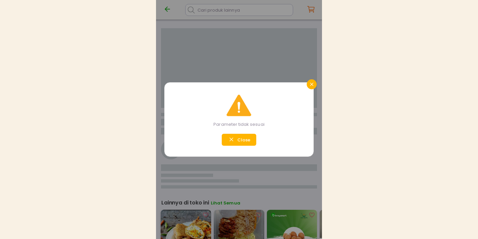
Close (239, 139)
